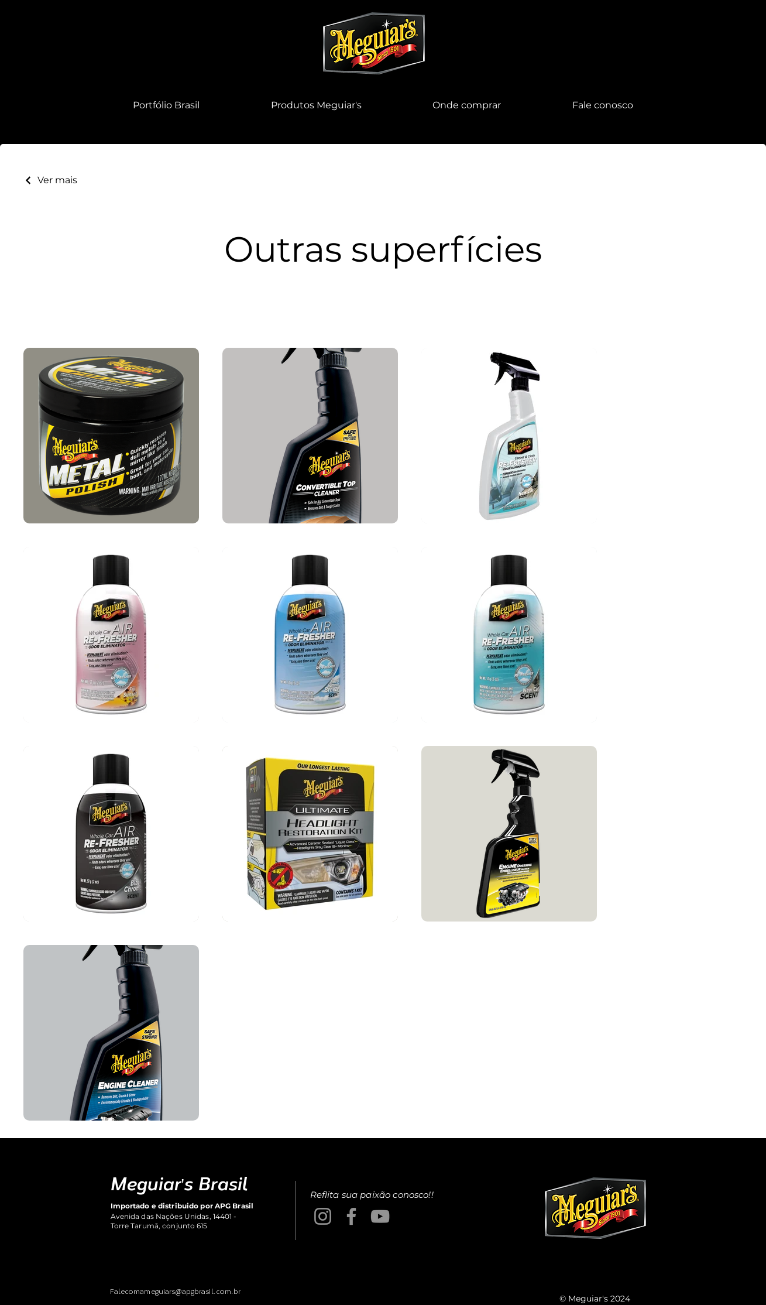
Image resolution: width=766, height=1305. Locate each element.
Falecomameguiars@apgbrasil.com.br (175, 1290)
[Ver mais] (50, 180)
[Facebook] (351, 1216)
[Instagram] (322, 1216)
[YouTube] (380, 1216)
